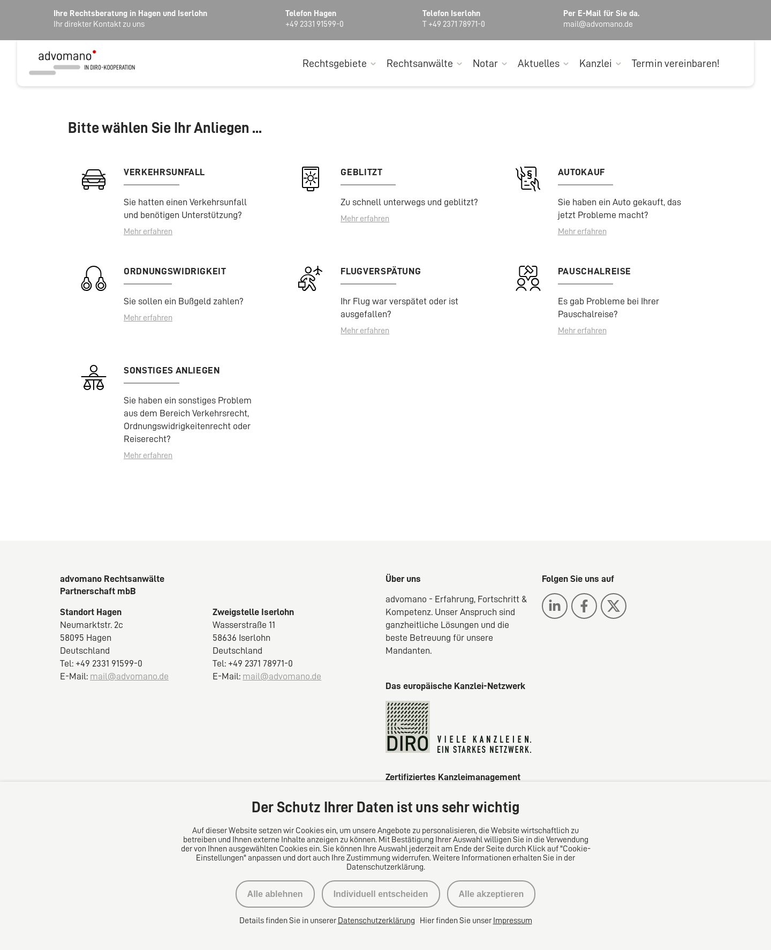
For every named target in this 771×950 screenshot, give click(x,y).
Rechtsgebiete (335, 63)
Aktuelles (539, 63)
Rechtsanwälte (420, 63)
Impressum (512, 920)
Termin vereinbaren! (676, 63)
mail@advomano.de (129, 676)
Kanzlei (595, 63)
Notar (485, 63)
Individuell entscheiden (381, 894)
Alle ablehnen (275, 894)
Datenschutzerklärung (376, 920)
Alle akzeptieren (491, 894)
